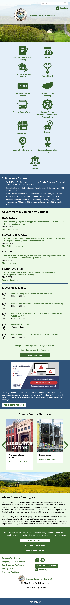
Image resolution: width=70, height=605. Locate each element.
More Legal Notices (10, 263)
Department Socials (46, 566)
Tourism (47, 126)
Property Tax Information (13, 561)
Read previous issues (10, 280)
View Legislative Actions (20, 462)
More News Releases (10, 229)
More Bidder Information (12, 246)
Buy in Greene (23, 127)
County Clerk (7, 568)
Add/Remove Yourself (14, 405)
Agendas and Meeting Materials (35, 350)
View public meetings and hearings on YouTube (35, 345)
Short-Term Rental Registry (22, 70)
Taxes (47, 52)
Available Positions (10, 572)
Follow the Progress (47, 459)
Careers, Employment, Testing (22, 53)
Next (64, 445)
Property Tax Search (11, 558)
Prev (6, 445)
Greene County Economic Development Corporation (47, 108)
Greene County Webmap (47, 88)
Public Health (47, 70)
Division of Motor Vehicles (22, 88)
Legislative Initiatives (22, 144)
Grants (35, 163)
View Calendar (35, 355)
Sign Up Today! (35, 540)
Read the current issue (35, 546)
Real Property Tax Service (13, 565)
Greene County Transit (22, 106)
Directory (64, 8)
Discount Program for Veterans (47, 145)
